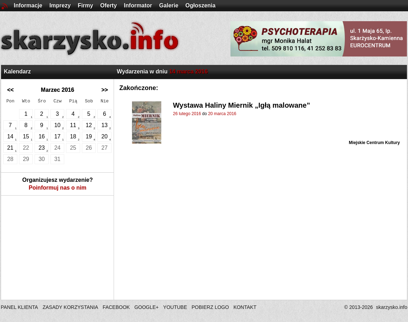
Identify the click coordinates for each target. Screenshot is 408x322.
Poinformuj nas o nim (57, 188)
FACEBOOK (116, 307)
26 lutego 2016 (187, 113)
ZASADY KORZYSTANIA (70, 307)
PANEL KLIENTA (20, 307)
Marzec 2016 (57, 90)
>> (104, 90)
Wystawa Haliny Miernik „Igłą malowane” (241, 105)
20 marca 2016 (222, 113)
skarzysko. (391, 307)
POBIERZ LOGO (210, 307)
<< (10, 90)
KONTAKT (244, 307)
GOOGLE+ (146, 307)
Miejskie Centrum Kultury (374, 142)
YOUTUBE (175, 307)
